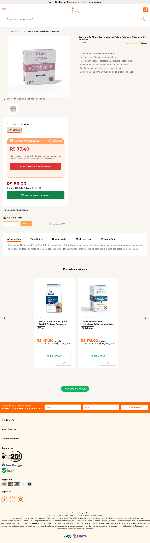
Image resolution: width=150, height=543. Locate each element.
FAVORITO (63, 363)
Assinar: (35, 153)
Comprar (35, 195)
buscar (143, 19)
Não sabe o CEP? (57, 224)
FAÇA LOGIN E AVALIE (75, 389)
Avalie (144, 43)
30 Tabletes (87, 328)
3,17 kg (41, 328)
